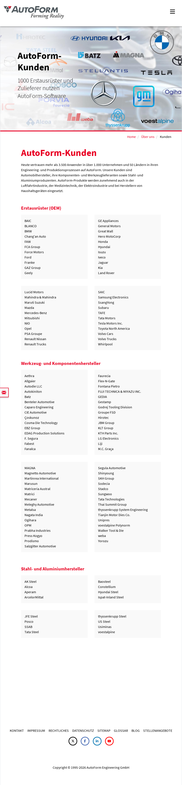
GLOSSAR (121, 730)
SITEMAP (103, 730)
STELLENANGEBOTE (157, 730)
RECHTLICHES (59, 730)
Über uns (147, 136)
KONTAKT (17, 730)
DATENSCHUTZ (83, 730)
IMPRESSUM (36, 730)
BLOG (135, 730)
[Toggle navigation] (172, 11)
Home (131, 136)
